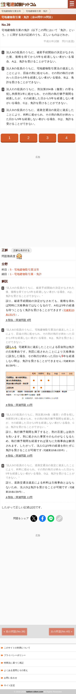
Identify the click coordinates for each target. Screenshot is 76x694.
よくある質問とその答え (16, 670)
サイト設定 (9, 685)
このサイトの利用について (17, 648)
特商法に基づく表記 (14, 663)
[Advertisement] (38, 196)
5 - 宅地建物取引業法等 (24, 269)
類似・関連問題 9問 (19, 320)
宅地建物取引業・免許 (36, 11)
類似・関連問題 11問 (20, 405)
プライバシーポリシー (15, 655)
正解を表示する (21, 250)
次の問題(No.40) (60, 631)
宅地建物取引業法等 (11, 11)
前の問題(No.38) (15, 631)
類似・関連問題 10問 (20, 455)
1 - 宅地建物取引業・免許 (26, 274)
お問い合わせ (10, 678)
